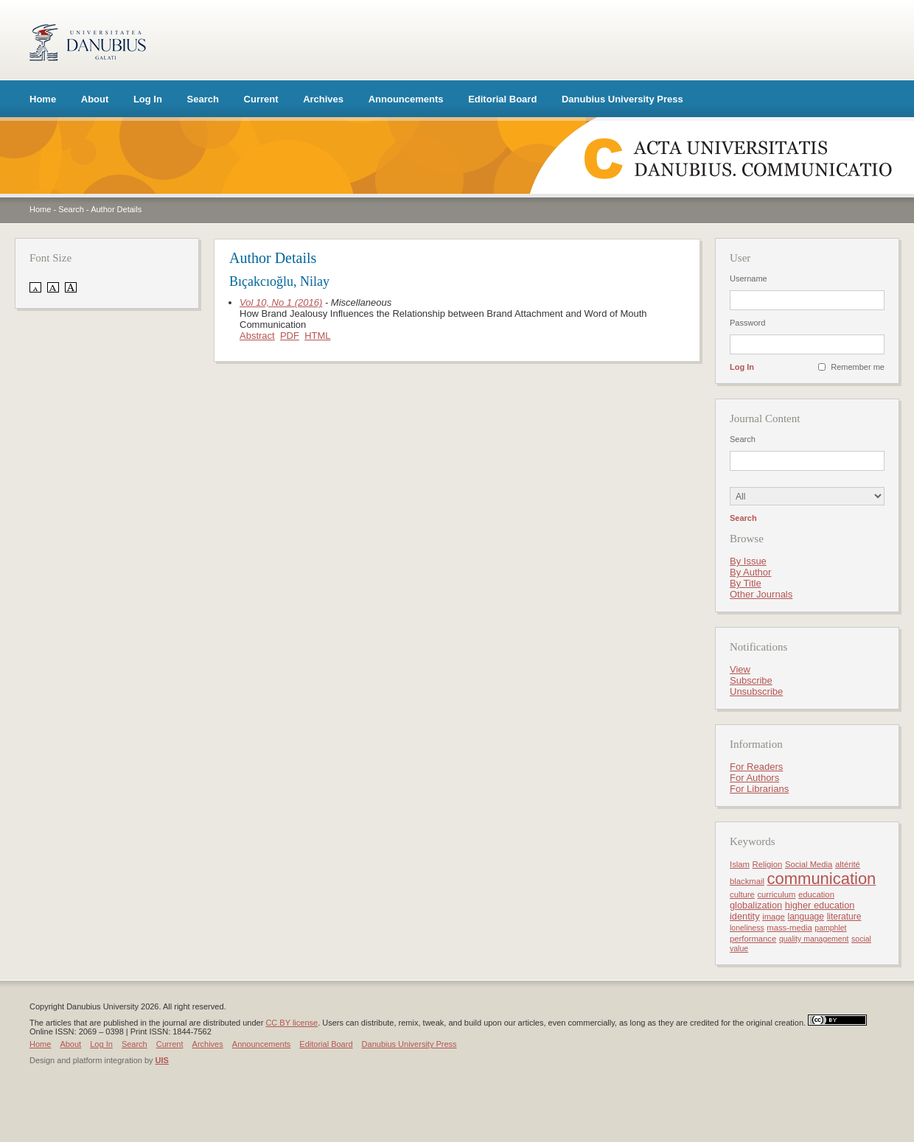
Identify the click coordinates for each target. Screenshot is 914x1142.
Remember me (858, 366)
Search (203, 99)
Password (747, 322)
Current (261, 99)
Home (42, 99)
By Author (750, 572)
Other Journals (761, 594)
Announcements (406, 99)
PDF (289, 335)
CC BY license (291, 1022)
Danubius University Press (622, 99)
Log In (147, 99)
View (740, 669)
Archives (323, 99)
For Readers (756, 766)
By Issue (748, 561)
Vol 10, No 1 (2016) (281, 302)
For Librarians (759, 788)
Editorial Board (502, 99)
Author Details (116, 209)
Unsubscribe (756, 691)
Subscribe (751, 680)
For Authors (754, 777)
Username (748, 278)
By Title (745, 583)
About (95, 99)
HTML (317, 335)
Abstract (257, 335)
